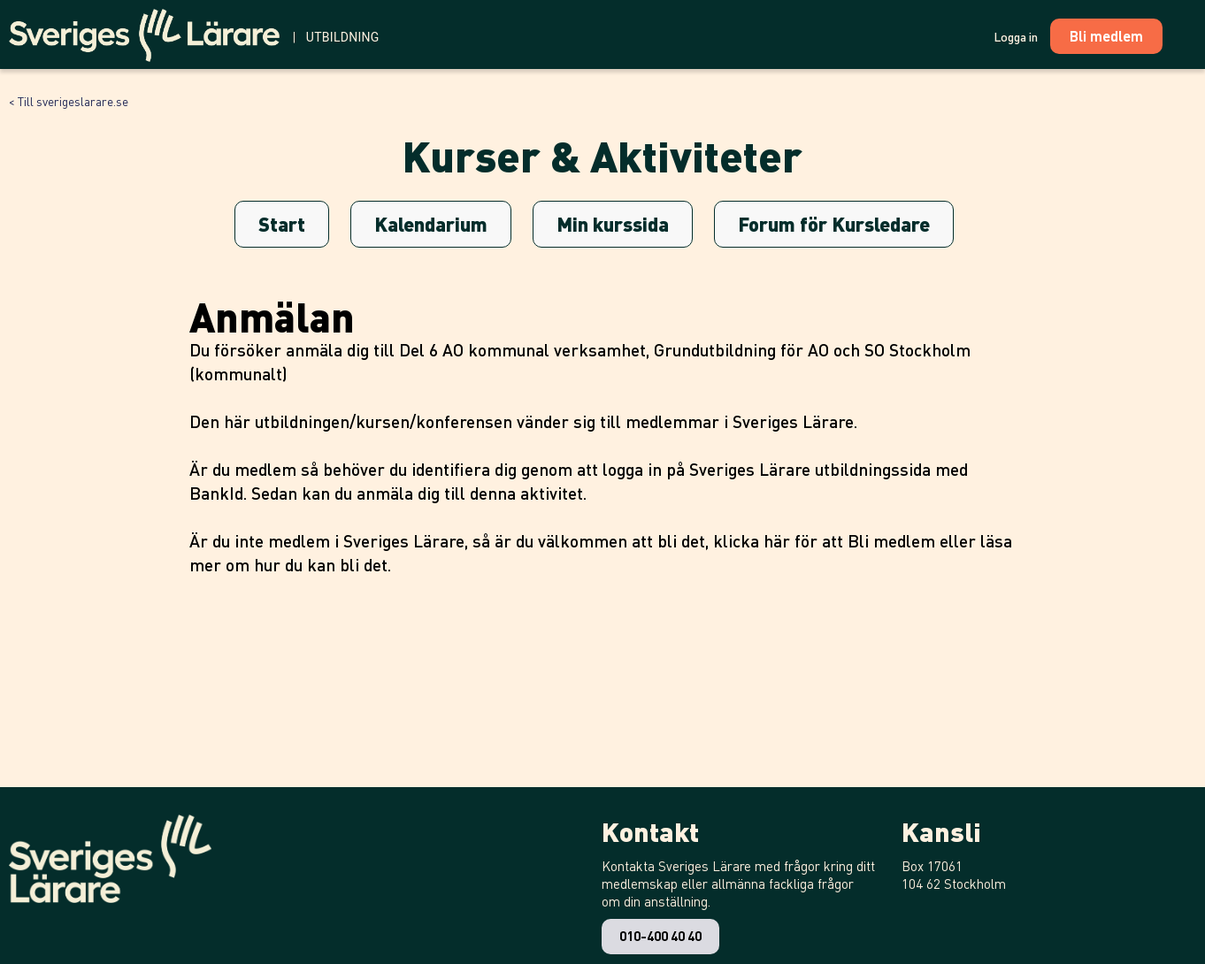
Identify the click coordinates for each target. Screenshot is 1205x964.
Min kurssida (612, 223)
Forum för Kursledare (834, 223)
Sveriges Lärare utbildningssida (810, 469)
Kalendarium (430, 223)
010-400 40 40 (660, 936)
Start (281, 223)
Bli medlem (891, 541)
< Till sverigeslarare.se (68, 101)
